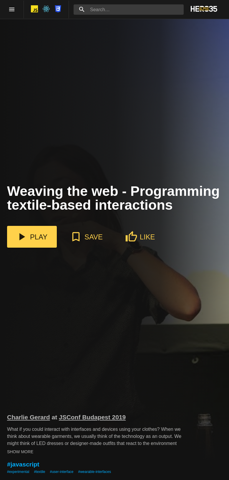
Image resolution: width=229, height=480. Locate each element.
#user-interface (61, 472)
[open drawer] (12, 9)
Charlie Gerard (28, 417)
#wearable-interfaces (94, 472)
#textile (39, 472)
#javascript (23, 464)
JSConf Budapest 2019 (92, 417)
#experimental (18, 472)
